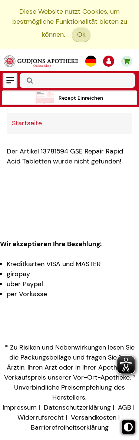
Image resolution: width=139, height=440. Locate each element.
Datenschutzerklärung (77, 407)
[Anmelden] (108, 61)
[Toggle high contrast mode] (128, 427)
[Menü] (10, 80)
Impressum (20, 407)
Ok (81, 34)
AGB (124, 407)
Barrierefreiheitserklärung (70, 427)
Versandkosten (93, 417)
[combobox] (77, 80)
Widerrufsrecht (40, 417)
